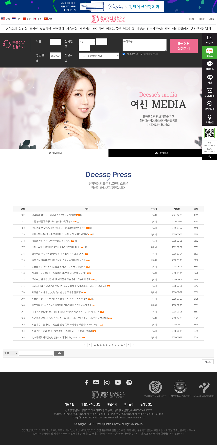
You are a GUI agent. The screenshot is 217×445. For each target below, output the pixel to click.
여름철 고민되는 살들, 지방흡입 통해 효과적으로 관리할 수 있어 (59, 298)
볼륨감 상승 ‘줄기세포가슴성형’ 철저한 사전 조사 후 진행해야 (59, 266)
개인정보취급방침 (90, 404)
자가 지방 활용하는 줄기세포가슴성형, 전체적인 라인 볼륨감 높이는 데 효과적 (66, 311)
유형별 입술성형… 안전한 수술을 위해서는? (51, 240)
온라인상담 (146, 404)
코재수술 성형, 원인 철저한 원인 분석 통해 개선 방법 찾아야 (58, 253)
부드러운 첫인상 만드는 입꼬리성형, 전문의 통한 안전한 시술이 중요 (61, 305)
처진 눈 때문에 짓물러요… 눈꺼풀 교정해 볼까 (52, 221)
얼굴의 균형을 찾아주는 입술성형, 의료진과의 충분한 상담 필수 (59, 272)
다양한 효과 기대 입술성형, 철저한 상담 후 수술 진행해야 (57, 292)
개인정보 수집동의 (142, 54)
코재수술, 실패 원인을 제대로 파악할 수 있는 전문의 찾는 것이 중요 (61, 279)
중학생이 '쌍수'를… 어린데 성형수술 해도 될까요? (54, 214)
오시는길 (128, 404)
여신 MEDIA (55, 153)
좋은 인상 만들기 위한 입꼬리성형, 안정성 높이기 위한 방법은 (59, 260)
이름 (38, 41)
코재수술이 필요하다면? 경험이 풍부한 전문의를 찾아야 (56, 247)
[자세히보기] (151, 54)
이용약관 (69, 404)
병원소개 (112, 404)
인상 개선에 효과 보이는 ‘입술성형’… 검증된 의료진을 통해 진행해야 (62, 330)
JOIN (211, 18)
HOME (192, 18)
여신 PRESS (161, 153)
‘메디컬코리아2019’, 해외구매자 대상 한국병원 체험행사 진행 (58, 227)
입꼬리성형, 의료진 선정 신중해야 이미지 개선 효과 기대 (56, 337)
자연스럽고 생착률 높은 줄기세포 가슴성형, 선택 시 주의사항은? (60, 234)
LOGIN (202, 18)
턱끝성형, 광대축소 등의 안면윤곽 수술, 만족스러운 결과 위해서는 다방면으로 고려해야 (70, 318)
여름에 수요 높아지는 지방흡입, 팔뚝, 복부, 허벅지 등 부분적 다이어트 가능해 (65, 324)
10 (122, 344)
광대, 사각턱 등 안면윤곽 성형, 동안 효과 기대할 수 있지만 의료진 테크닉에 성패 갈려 (69, 285)
